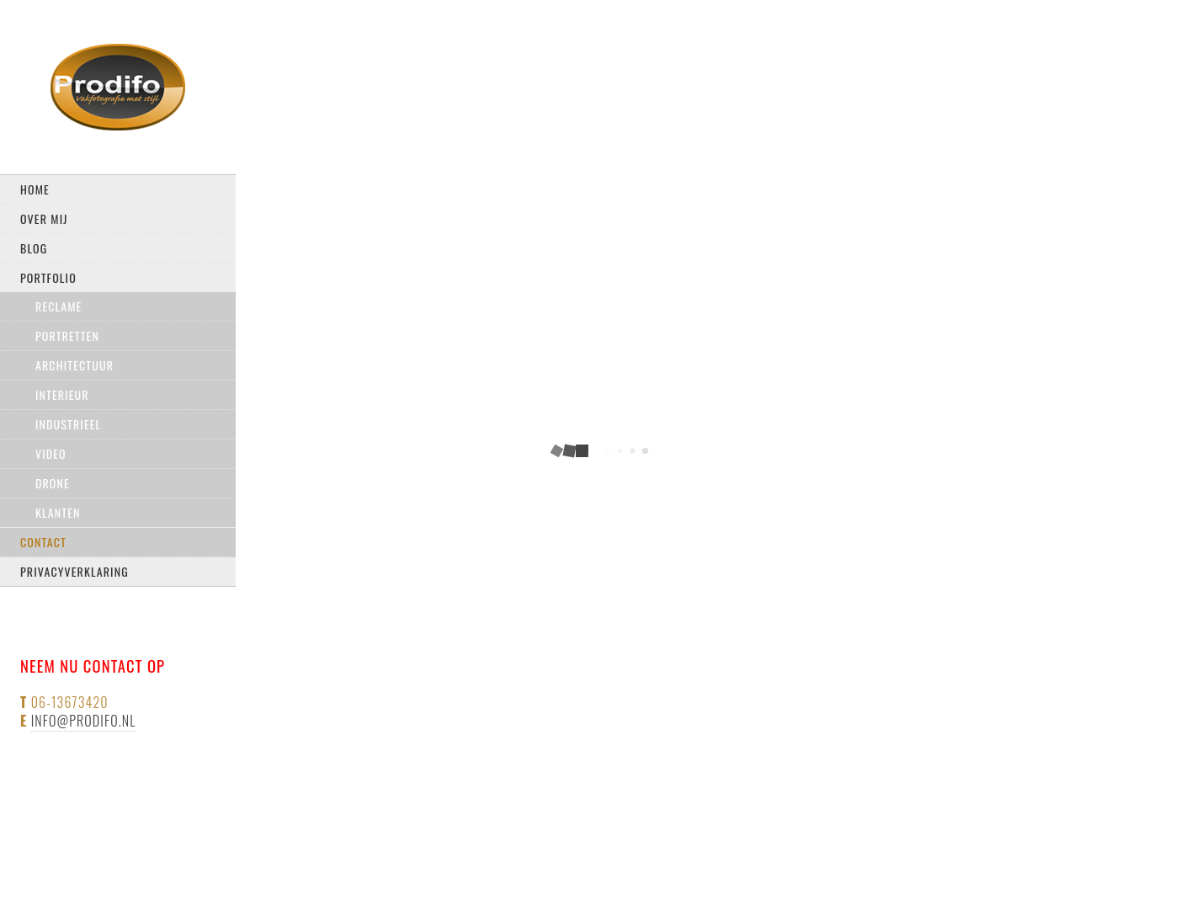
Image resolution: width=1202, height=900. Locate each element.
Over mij (44, 218)
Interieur (62, 394)
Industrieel (68, 424)
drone (52, 483)
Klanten (57, 512)
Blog (33, 248)
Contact (43, 542)
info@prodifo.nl (83, 721)
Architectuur (74, 365)
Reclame (58, 306)
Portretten (67, 335)
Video (50, 453)
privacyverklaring (74, 571)
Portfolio (48, 277)
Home (35, 189)
